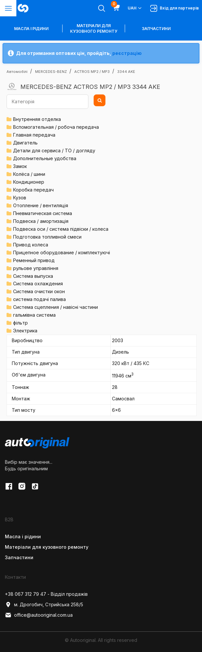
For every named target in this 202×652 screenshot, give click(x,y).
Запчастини (156, 28)
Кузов (19, 197)
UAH (135, 8)
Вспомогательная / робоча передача (56, 127)
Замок (20, 166)
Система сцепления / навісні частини (55, 307)
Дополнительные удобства (44, 158)
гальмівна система (34, 315)
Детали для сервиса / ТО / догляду (54, 150)
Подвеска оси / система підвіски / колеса (60, 229)
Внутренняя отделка (37, 119)
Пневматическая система (42, 213)
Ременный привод (34, 260)
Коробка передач (33, 189)
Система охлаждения (38, 283)
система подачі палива (39, 299)
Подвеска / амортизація (40, 221)
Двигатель (25, 142)
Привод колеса (30, 244)
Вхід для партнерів (174, 8)
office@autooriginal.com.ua (39, 615)
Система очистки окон (39, 291)
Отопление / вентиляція (40, 205)
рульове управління (35, 268)
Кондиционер (28, 182)
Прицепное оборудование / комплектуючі (61, 252)
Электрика (25, 330)
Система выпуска (33, 276)
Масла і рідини (23, 536)
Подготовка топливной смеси (47, 237)
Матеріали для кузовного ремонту (93, 28)
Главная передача (34, 135)
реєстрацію (127, 53)
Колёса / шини (29, 174)
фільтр (20, 323)
